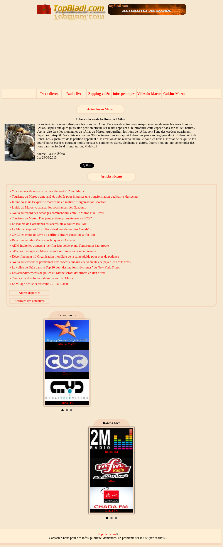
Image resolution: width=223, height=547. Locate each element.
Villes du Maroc (149, 94)
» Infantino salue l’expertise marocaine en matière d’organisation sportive (57, 202)
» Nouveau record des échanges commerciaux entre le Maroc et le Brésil (56, 213)
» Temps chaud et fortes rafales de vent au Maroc (41, 278)
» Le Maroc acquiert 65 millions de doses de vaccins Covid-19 (50, 229)
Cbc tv (67, 362)
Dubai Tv (67, 392)
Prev (50, 362)
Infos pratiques (124, 94)
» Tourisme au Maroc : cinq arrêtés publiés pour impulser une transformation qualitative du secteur (74, 196)
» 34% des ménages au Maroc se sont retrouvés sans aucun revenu (52, 251)
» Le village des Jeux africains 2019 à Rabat (38, 283)
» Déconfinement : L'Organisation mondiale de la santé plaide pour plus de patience (64, 256)
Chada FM (111, 499)
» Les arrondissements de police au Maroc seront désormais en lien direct (57, 273)
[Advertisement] (111, 56)
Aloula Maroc (67, 333)
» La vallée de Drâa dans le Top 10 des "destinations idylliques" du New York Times (64, 267)
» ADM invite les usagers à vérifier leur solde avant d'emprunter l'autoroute (59, 245)
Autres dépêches (29, 292)
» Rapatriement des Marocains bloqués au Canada (42, 240)
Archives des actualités (29, 301)
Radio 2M (111, 440)
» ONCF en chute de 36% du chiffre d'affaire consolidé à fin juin (52, 234)
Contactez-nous (59, 538)
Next (82, 362)
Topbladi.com (107, 534)
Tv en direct (49, 94)
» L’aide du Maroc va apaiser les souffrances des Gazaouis (47, 207)
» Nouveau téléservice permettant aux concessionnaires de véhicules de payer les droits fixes (69, 262)
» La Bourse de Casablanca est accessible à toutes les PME (48, 224)
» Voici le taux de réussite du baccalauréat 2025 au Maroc (47, 191)
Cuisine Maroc (174, 94)
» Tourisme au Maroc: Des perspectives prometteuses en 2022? (50, 218)
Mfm (111, 470)
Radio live (73, 94)
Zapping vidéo (99, 94)
